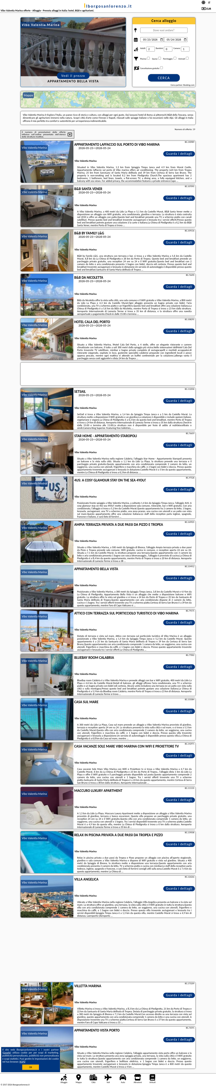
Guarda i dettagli (179, 154)
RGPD (23, 1061)
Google (7, 1052)
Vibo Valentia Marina (34, 148)
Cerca (164, 78)
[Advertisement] (108, 950)
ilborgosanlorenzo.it (108, 6)
